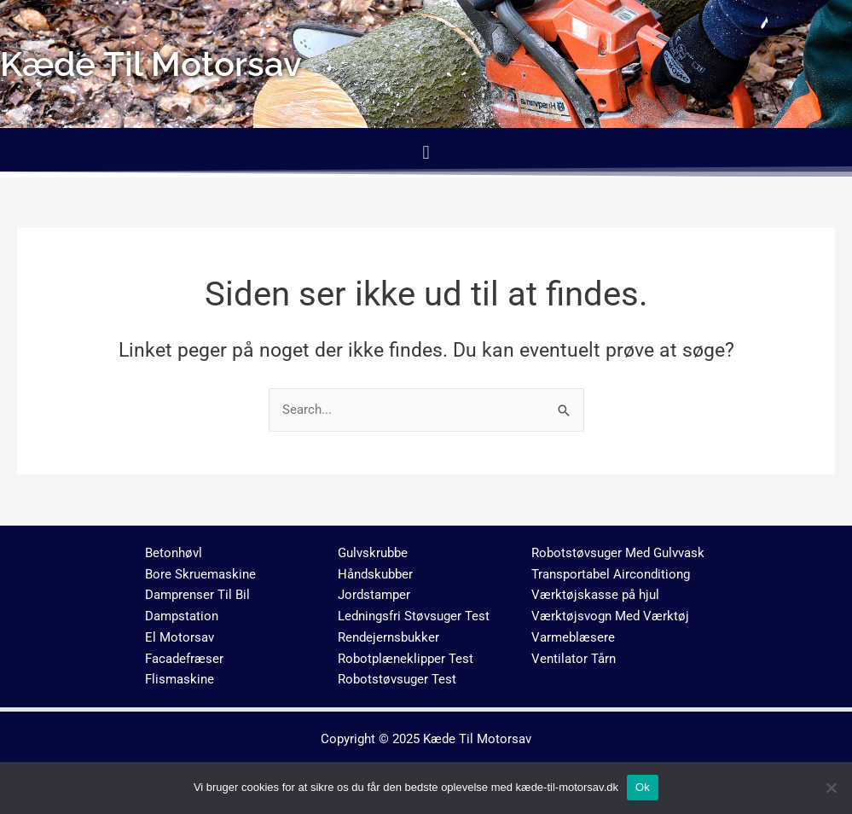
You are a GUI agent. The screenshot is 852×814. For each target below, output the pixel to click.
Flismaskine (179, 680)
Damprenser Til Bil (197, 595)
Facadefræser (184, 658)
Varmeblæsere (573, 637)
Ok (642, 787)
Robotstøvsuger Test (397, 680)
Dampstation (181, 616)
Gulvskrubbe (373, 553)
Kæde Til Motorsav (477, 739)
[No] (830, 787)
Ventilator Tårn (573, 658)
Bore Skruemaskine (200, 574)
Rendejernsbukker (388, 637)
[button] (426, 152)
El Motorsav (179, 637)
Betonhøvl (173, 553)
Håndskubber (375, 574)
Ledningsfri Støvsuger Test (414, 616)
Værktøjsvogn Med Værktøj (610, 616)
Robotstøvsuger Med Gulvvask (617, 553)
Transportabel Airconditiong (610, 574)
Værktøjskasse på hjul (595, 595)
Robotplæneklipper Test (405, 658)
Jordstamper (374, 595)
